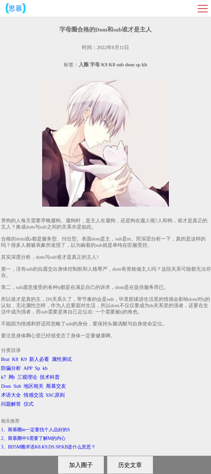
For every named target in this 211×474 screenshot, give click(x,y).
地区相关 (33, 386)
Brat (5, 359)
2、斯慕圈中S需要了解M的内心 (33, 438)
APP (28, 368)
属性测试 (62, 359)
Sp (37, 368)
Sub (17, 386)
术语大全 (11, 395)
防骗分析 (11, 368)
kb (44, 368)
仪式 (29, 404)
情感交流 (33, 395)
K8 (15, 359)
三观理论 (27, 377)
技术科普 (50, 377)
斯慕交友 (56, 386)
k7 (3, 377)
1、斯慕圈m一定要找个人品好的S (35, 429)
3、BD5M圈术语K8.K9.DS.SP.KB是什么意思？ (48, 446)
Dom (6, 386)
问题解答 (11, 404)
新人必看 (39, 359)
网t (12, 377)
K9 (24, 359)
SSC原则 (55, 395)
